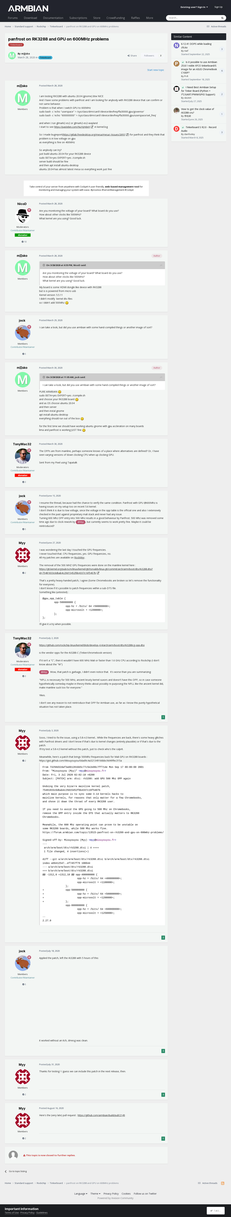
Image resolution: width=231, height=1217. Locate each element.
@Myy (81, 522)
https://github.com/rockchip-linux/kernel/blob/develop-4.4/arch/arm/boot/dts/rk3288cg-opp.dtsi (92, 645)
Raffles (135, 18)
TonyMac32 (22, 444)
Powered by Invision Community (115, 1198)
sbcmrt (187, 97)
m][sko (25, 53)
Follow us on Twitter (145, 1193)
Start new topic (155, 70)
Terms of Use (12, 1212)
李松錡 (187, 115)
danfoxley (189, 134)
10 (24, 241)
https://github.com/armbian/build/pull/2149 (101, 1115)
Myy (22, 543)
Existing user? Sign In (194, 7)
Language (80, 1193)
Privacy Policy (111, 1193)
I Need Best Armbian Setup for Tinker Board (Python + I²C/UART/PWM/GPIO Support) (198, 91)
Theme (95, 1193)
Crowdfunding (116, 18)
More (149, 18)
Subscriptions (78, 18)
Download (30, 18)
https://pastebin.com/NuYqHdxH (72, 126)
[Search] (184, 18)
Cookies (126, 1193)
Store (96, 18)
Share (132, 55)
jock (22, 320)
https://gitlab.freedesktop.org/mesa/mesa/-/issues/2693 (94, 134)
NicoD (22, 204)
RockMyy (79, 557)
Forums (13, 18)
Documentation (53, 18)
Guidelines (42, 1212)
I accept (216, 1210)
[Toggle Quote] (44, 265)
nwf (186, 50)
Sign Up (218, 6)
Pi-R (186, 76)
